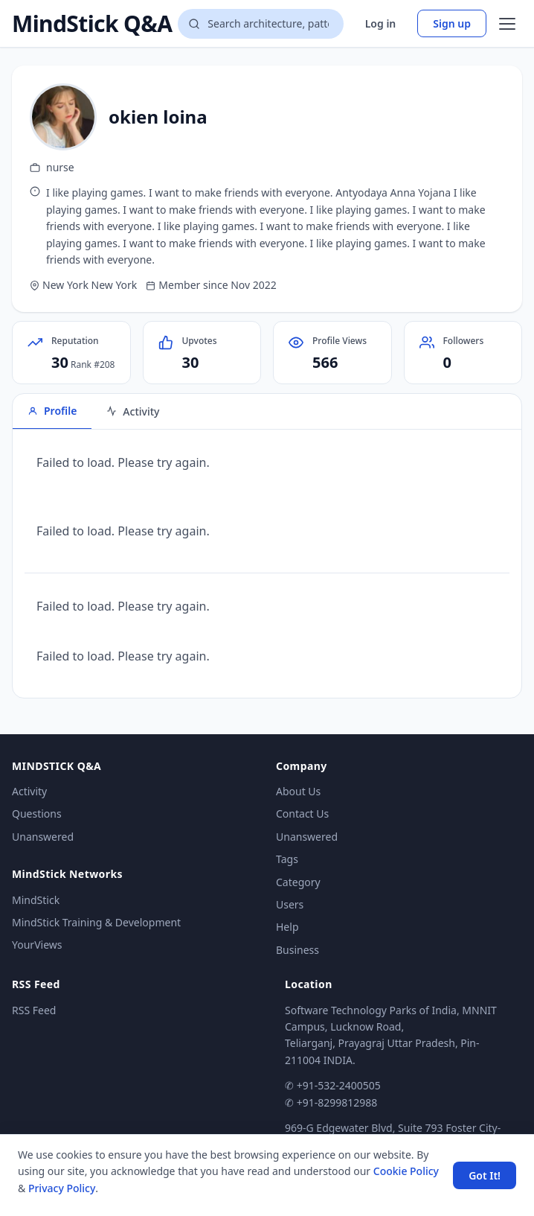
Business (297, 950)
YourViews (37, 945)
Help (287, 927)
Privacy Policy (61, 1188)
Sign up (452, 23)
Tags (287, 859)
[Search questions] (260, 24)
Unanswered (43, 837)
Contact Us (302, 813)
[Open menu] (507, 24)
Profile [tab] (52, 411)
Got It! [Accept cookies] (485, 1175)
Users (289, 904)
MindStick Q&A (92, 24)
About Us (298, 791)
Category (298, 882)
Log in (380, 23)
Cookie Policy (406, 1171)
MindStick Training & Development (96, 922)
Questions (37, 813)
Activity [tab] (132, 411)
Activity (29, 791)
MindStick (35, 900)
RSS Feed (34, 1010)
